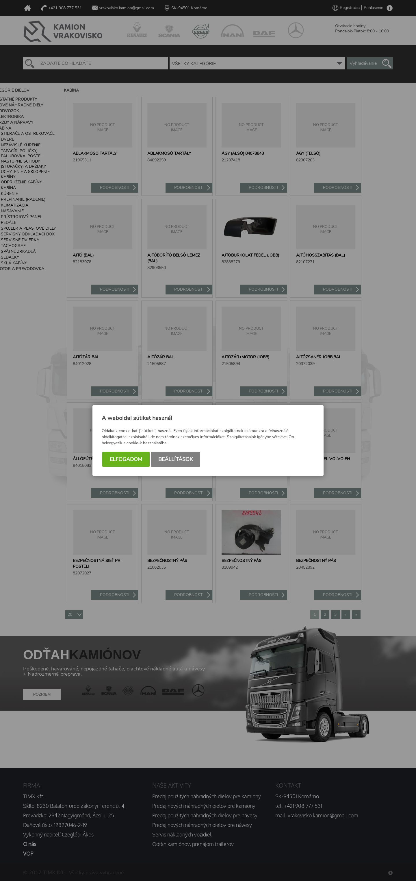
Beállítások (175, 459)
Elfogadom (126, 459)
